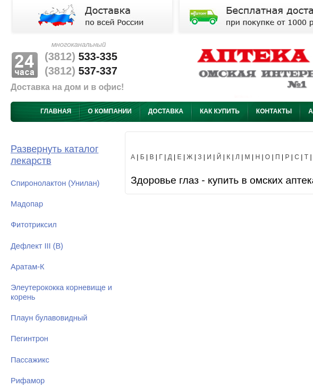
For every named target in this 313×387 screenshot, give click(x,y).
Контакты (274, 111)
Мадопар (27, 204)
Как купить (220, 111)
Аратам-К (27, 266)
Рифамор (28, 380)
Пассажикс (30, 360)
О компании (110, 111)
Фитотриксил (34, 224)
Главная (55, 111)
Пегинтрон (29, 338)
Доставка (165, 111)
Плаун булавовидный (49, 318)
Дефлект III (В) (37, 246)
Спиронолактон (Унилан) (55, 183)
